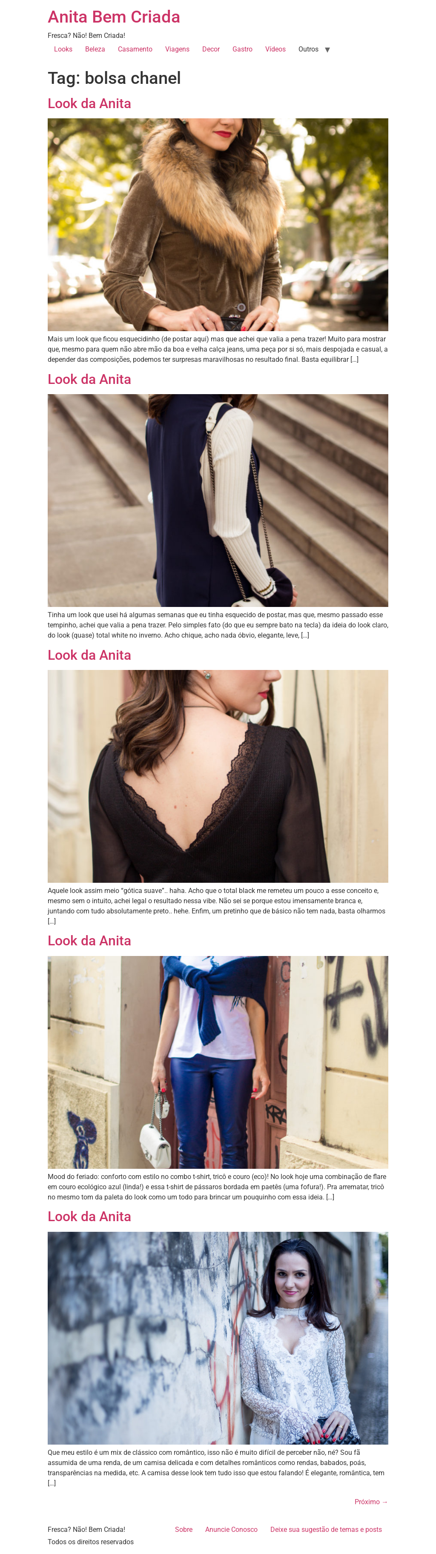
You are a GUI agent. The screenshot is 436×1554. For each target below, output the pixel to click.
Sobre (183, 1529)
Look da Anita (89, 103)
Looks (63, 49)
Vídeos (275, 49)
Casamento (135, 49)
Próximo (371, 1502)
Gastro (242, 49)
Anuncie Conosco (231, 1529)
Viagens (177, 49)
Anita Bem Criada (114, 17)
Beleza (95, 49)
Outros (308, 49)
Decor (211, 49)
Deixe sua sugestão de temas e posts (326, 1529)
